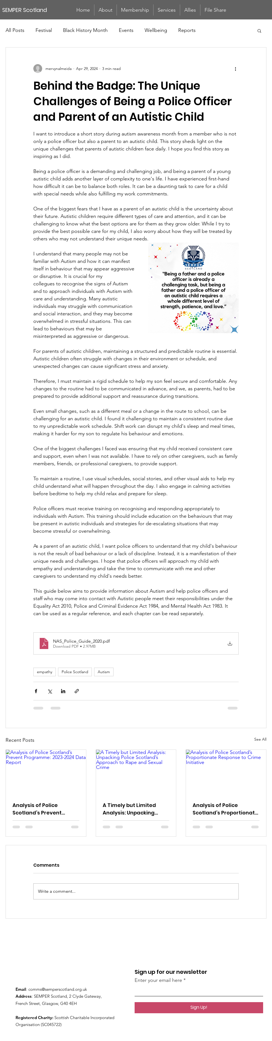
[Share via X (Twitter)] (49, 691)
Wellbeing (156, 30)
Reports (187, 30)
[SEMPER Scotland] (29, 10)
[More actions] (235, 68)
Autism (104, 671)
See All (260, 739)
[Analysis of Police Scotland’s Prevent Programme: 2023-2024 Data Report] (46, 772)
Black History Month (85, 30)
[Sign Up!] (199, 1007)
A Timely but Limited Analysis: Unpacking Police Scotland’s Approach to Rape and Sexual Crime (132, 809)
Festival (44, 30)
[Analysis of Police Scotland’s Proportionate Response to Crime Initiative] (226, 772)
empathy (44, 671)
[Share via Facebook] (36, 691)
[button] (259, 30)
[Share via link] (76, 691)
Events (126, 30)
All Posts (15, 30)
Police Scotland (75, 671)
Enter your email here (158, 980)
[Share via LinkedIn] (63, 691)
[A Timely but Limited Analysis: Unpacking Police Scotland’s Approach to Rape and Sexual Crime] (136, 772)
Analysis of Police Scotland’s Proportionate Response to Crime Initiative (225, 809)
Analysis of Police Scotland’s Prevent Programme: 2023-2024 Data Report (43, 809)
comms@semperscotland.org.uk (57, 989)
